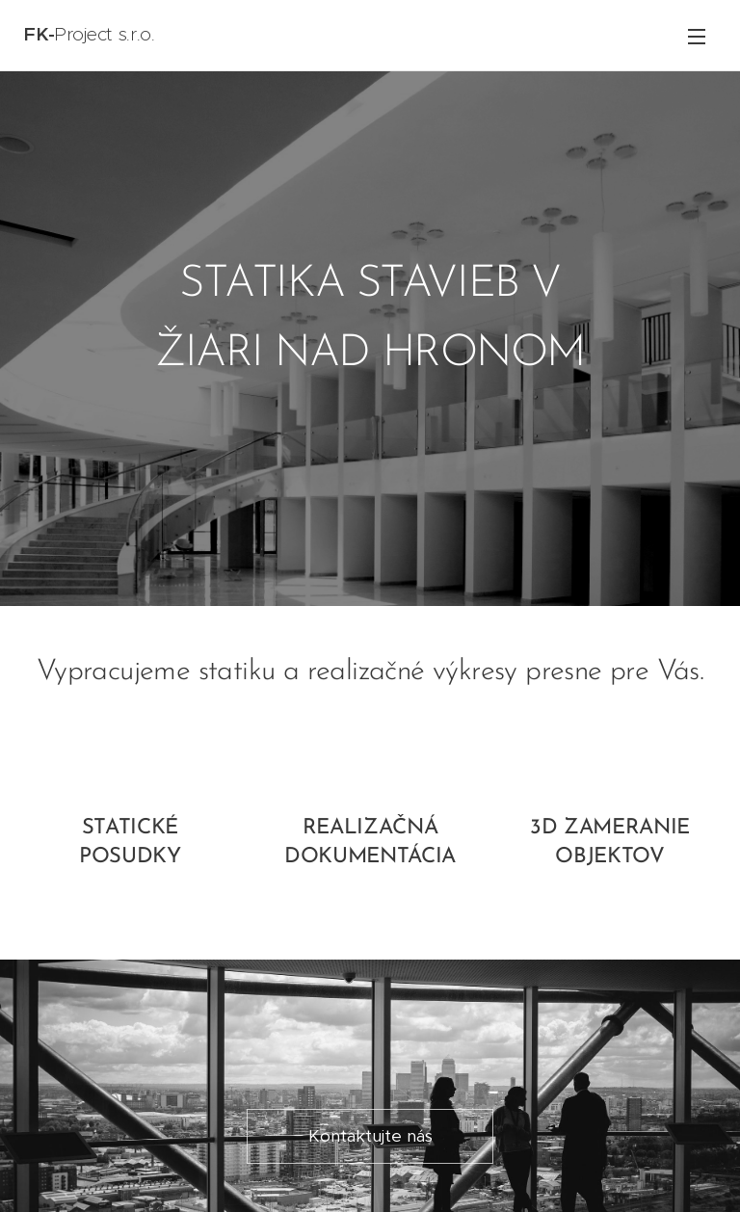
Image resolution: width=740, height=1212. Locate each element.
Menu (696, 37)
